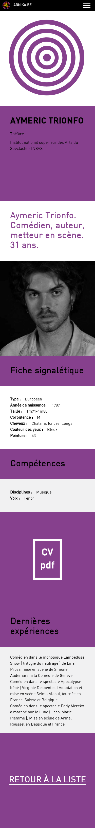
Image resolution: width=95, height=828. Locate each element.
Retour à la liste (47, 780)
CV (47, 559)
